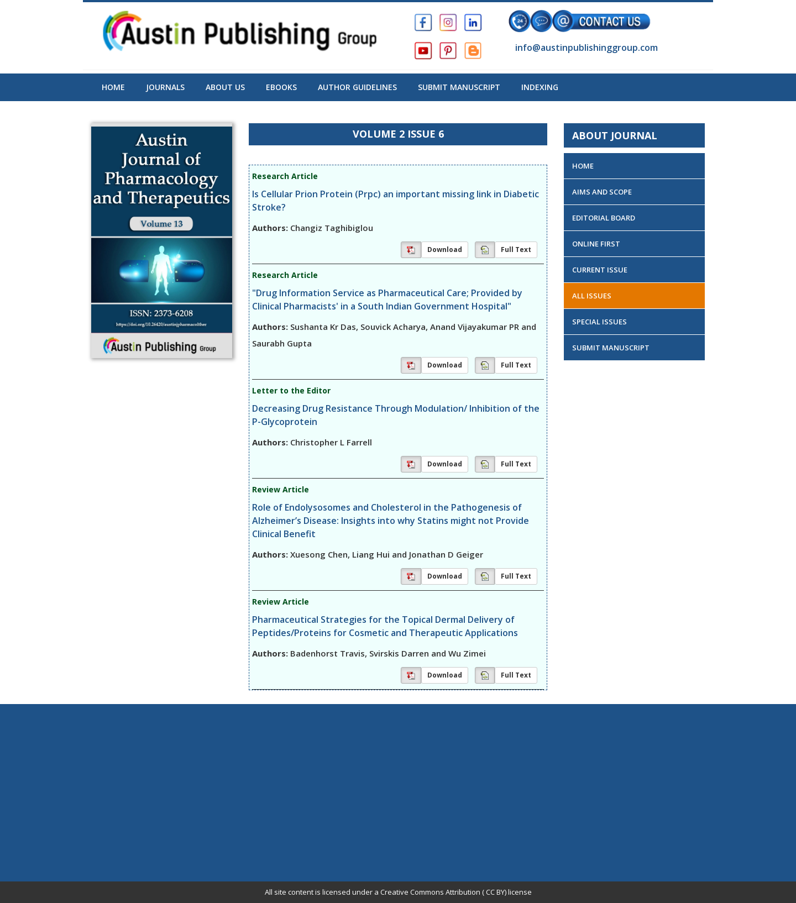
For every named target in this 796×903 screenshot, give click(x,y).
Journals (165, 87)
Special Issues (599, 322)
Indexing (539, 87)
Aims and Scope (602, 192)
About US (225, 87)
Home (113, 87)
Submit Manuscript (459, 87)
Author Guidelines (357, 87)
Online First (596, 244)
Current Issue (599, 270)
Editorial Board (603, 218)
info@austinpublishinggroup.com (585, 47)
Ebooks (281, 87)
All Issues (591, 296)
